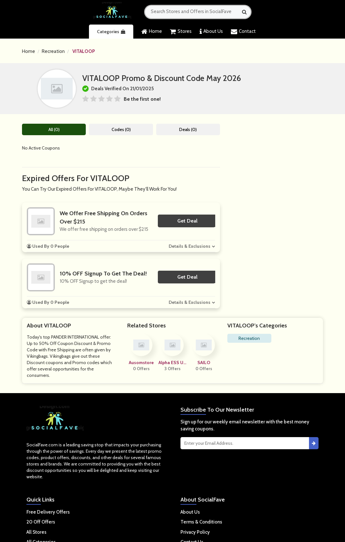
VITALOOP (83, 51)
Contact (243, 31)
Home (151, 31)
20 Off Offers (40, 522)
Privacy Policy (195, 532)
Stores (181, 31)
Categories (111, 31)
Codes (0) (121, 129)
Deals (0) (188, 129)
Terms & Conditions (201, 522)
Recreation (53, 51)
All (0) (54, 129)
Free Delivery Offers (48, 512)
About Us (211, 31)
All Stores (36, 532)
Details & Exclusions (189, 246)
